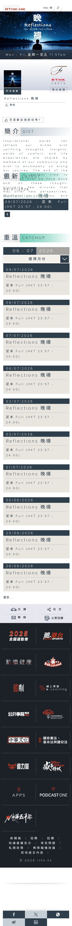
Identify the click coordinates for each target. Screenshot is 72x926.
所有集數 (12, 91)
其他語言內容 (33, 852)
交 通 (22, 609)
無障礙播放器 (45, 848)
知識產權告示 (21, 843)
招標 (51, 838)
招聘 (35, 838)
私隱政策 (17, 848)
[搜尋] (58, 7)
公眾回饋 (57, 618)
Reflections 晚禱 (26, 196)
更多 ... (7, 597)
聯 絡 (22, 617)
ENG (45, 8)
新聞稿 (16, 838)
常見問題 (49, 843)
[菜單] (66, 7)
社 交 (57, 609)
